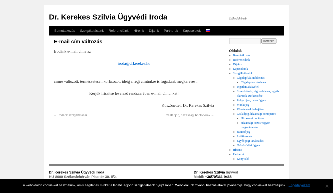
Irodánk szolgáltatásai (70, 115)
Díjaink (154, 30)
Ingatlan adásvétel (248, 86)
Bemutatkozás (65, 30)
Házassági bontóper (252, 118)
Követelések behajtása (250, 109)
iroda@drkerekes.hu (134, 63)
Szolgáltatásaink (92, 30)
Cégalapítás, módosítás (251, 78)
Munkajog (243, 104)
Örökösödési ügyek (248, 145)
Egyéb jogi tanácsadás (250, 140)
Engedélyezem (299, 185)
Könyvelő (243, 158)
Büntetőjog (243, 132)
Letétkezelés (244, 136)
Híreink (139, 30)
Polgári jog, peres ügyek (251, 100)
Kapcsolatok (192, 30)
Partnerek (171, 30)
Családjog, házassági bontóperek (190, 115)
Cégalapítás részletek (253, 82)
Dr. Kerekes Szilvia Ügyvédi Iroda (108, 17)
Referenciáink (119, 30)
